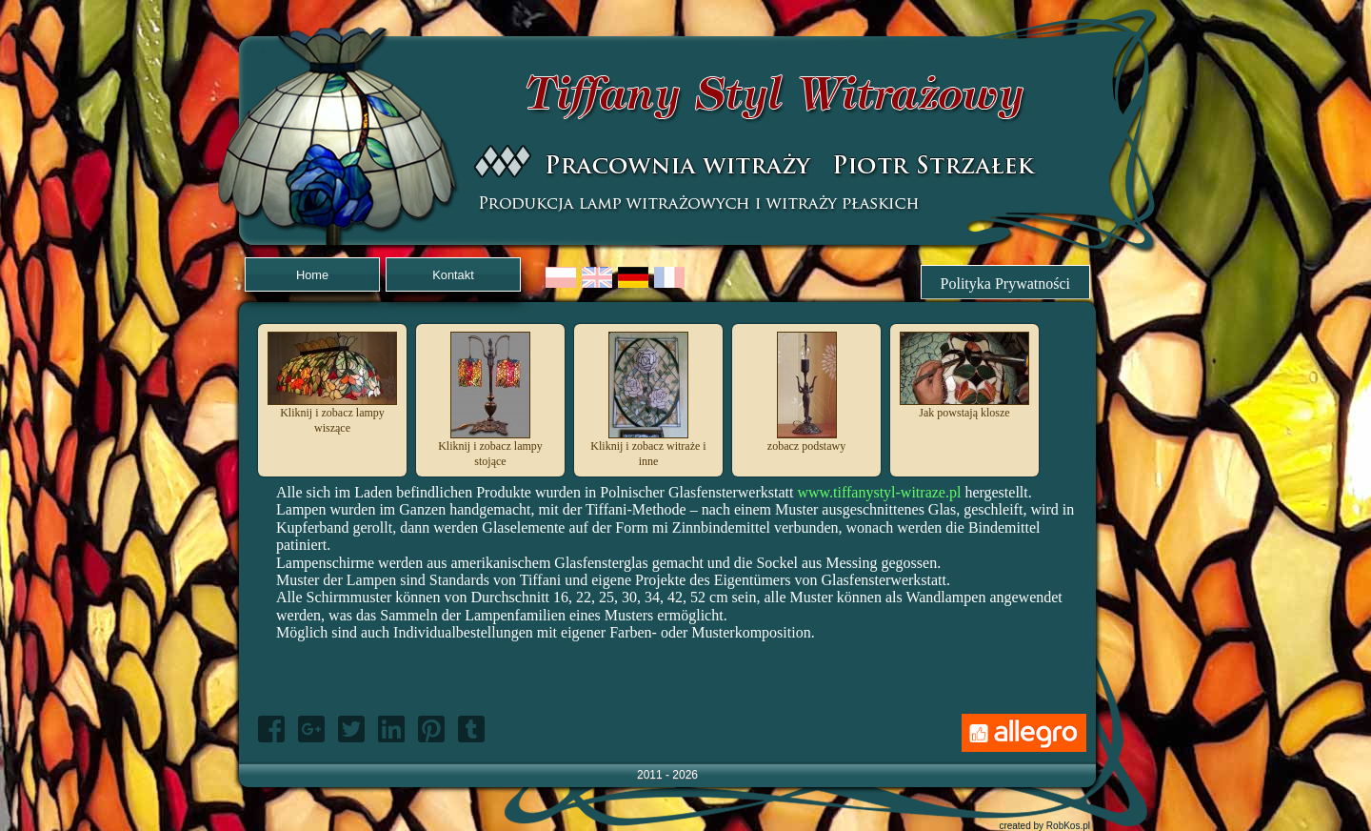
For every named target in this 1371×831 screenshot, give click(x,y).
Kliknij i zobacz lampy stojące (490, 448)
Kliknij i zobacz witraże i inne (647, 448)
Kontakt (452, 275)
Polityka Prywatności (1005, 283)
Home (312, 275)
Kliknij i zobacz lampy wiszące (332, 415)
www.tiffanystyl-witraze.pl (879, 492)
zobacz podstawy (806, 440)
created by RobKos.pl (1044, 826)
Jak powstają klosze (964, 407)
